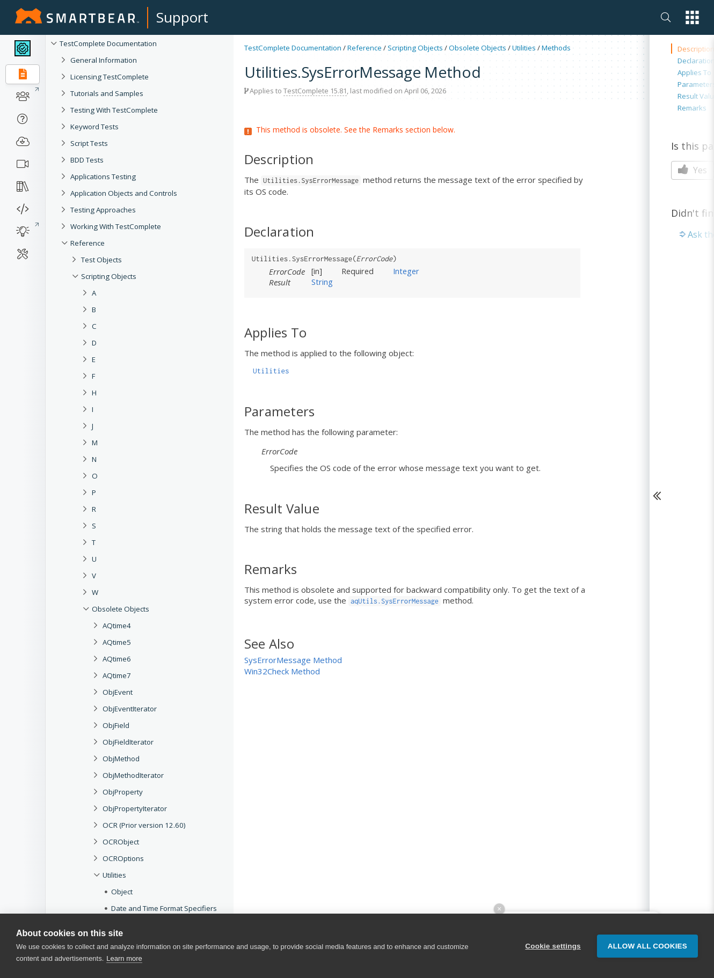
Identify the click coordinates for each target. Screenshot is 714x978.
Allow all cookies (647, 946)
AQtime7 (117, 675)
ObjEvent (118, 692)
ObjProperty (123, 792)
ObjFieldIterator (128, 742)
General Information (103, 60)
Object (122, 891)
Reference (87, 243)
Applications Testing (103, 176)
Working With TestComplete (115, 226)
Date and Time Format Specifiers (164, 908)
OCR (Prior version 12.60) (144, 825)
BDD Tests (87, 160)
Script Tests (89, 143)
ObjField (116, 725)
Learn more (124, 958)
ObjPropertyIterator (135, 808)
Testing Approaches (103, 210)
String (322, 281)
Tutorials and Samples (106, 93)
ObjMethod (121, 758)
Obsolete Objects (120, 609)
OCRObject (121, 842)
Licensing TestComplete (109, 77)
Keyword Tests (94, 126)
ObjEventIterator (130, 709)
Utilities (114, 875)
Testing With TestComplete (114, 110)
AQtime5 (117, 642)
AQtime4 (117, 625)
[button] (692, 17)
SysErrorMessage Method (293, 660)
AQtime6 (117, 659)
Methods (556, 48)
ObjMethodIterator (133, 775)
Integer (406, 271)
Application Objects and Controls (123, 193)
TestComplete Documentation (108, 43)
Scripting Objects (108, 276)
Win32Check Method (282, 671)
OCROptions (123, 858)
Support (182, 17)
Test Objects (101, 259)
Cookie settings (553, 946)
